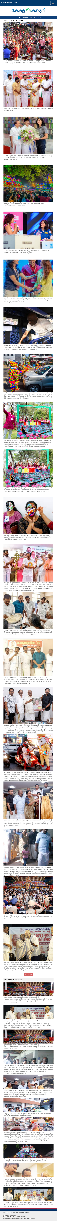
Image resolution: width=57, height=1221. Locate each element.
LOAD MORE (28, 974)
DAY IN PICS (19, 20)
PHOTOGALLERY (9, 3)
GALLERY (12, 20)
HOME (5, 20)
